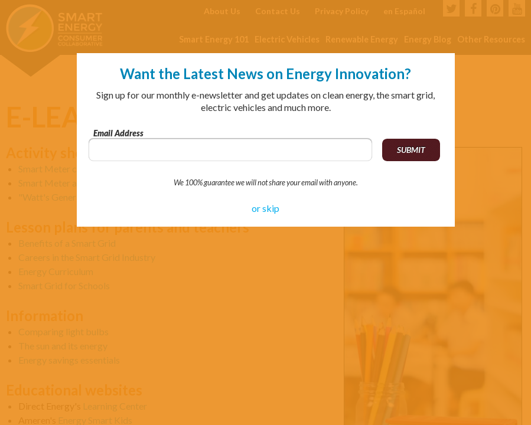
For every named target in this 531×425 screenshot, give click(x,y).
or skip (265, 208)
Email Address (118, 133)
